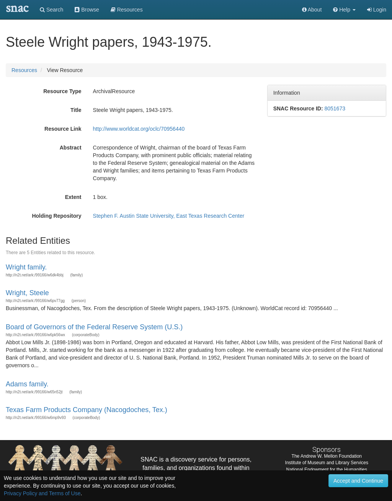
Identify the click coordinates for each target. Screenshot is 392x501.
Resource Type (62, 91)
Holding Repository (56, 216)
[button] (344, 9)
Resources (24, 70)
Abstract (71, 148)
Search (51, 10)
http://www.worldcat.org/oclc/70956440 (139, 129)
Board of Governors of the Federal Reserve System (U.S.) (94, 327)
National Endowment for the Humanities (326, 469)
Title (76, 110)
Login (376, 10)
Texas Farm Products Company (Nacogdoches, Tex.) (86, 410)
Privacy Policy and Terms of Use (42, 493)
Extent (73, 197)
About (312, 10)
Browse (87, 10)
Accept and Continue (358, 481)
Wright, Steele (27, 293)
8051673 (334, 108)
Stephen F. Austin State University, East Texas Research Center (169, 216)
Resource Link (62, 129)
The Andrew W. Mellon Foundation (327, 456)
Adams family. (27, 384)
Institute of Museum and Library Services (326, 462)
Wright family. (26, 267)
